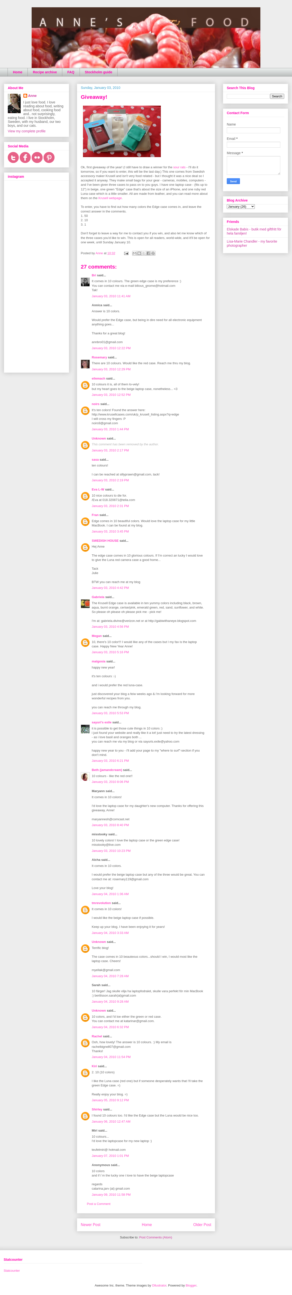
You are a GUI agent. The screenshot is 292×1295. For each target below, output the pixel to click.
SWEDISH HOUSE (105, 540)
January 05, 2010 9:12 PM (110, 1100)
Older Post (202, 1225)
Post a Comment (98, 1204)
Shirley (97, 1109)
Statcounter (12, 1270)
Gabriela (98, 597)
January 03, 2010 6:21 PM (110, 760)
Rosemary (99, 357)
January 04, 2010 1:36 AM (110, 894)
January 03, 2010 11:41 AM (111, 296)
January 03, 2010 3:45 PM (110, 531)
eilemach (98, 378)
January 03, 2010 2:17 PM (110, 450)
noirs (96, 404)
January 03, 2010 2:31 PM (110, 506)
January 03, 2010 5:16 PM (110, 652)
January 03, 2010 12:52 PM (111, 395)
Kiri (94, 1066)
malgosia (98, 661)
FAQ (70, 72)
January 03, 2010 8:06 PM (110, 782)
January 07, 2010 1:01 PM (110, 1156)
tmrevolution (101, 903)
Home (17, 72)
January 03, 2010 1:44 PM (110, 429)
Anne (32, 96)
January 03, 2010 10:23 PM (111, 851)
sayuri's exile (101, 722)
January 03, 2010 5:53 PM (110, 713)
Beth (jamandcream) (107, 770)
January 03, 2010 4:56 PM (110, 626)
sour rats (179, 167)
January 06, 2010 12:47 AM (111, 1121)
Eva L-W (98, 489)
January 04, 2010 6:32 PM (110, 1027)
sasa (95, 459)
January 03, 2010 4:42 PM (110, 588)
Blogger (191, 1285)
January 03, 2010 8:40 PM (110, 825)
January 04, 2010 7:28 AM (110, 976)
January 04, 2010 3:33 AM (110, 933)
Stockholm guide (98, 72)
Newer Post (90, 1225)
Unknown (99, 438)
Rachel (97, 1036)
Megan (97, 636)
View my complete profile (27, 131)
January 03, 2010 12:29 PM (111, 369)
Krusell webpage (110, 198)
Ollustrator (159, 1285)
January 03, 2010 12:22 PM (111, 348)
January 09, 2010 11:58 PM (111, 1194)
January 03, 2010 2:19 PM (110, 480)
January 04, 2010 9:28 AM (110, 1001)
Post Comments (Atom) (155, 1237)
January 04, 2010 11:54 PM (111, 1057)
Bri (94, 275)
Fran (95, 515)
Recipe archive (45, 72)
